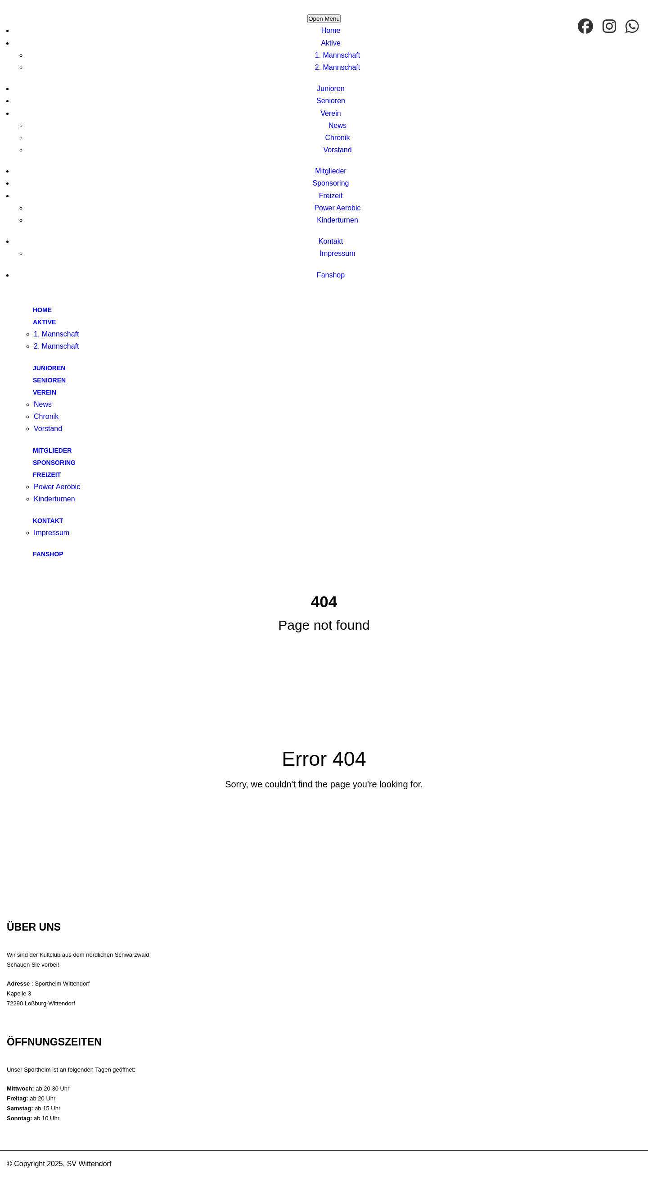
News (337, 125)
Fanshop (331, 275)
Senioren (330, 101)
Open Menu (324, 18)
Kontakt (331, 241)
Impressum (337, 253)
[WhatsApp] (633, 27)
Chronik (337, 137)
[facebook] (586, 27)
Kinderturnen (337, 220)
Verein (330, 113)
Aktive (331, 43)
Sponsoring (331, 183)
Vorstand (337, 150)
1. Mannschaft (337, 55)
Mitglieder (330, 171)
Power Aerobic (337, 208)
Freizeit (330, 196)
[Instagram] (610, 27)
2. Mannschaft (337, 67)
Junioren (330, 88)
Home (331, 30)
